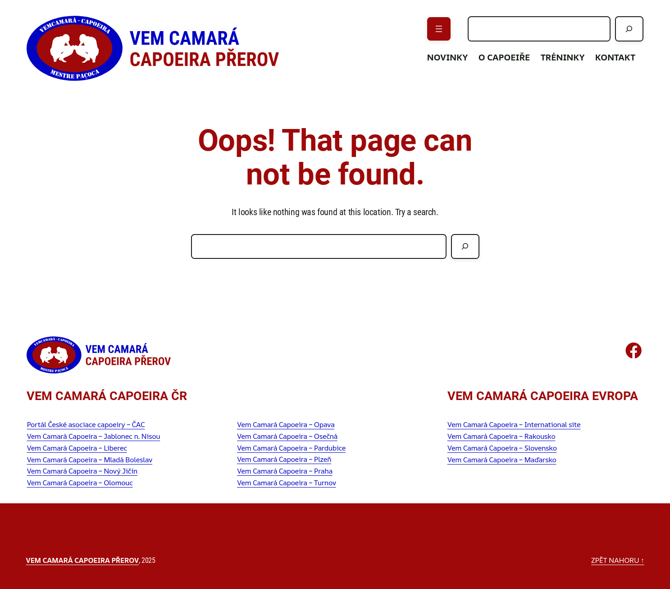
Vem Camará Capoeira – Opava (285, 424)
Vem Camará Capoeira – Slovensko (502, 448)
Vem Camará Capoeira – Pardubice (291, 448)
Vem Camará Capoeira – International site (514, 424)
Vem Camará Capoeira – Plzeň (284, 459)
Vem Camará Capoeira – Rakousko (501, 436)
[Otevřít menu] (439, 29)
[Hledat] (629, 28)
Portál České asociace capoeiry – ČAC (86, 424)
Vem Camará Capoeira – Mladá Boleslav (89, 460)
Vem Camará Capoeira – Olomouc (79, 483)
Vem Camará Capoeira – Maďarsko (501, 460)
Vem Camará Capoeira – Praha (285, 471)
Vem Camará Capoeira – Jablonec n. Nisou (93, 436)
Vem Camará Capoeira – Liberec (77, 448)
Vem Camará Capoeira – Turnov (286, 483)
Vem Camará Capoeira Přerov (82, 560)
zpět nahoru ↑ (617, 560)
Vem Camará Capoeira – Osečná (287, 436)
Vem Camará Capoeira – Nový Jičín (82, 471)
